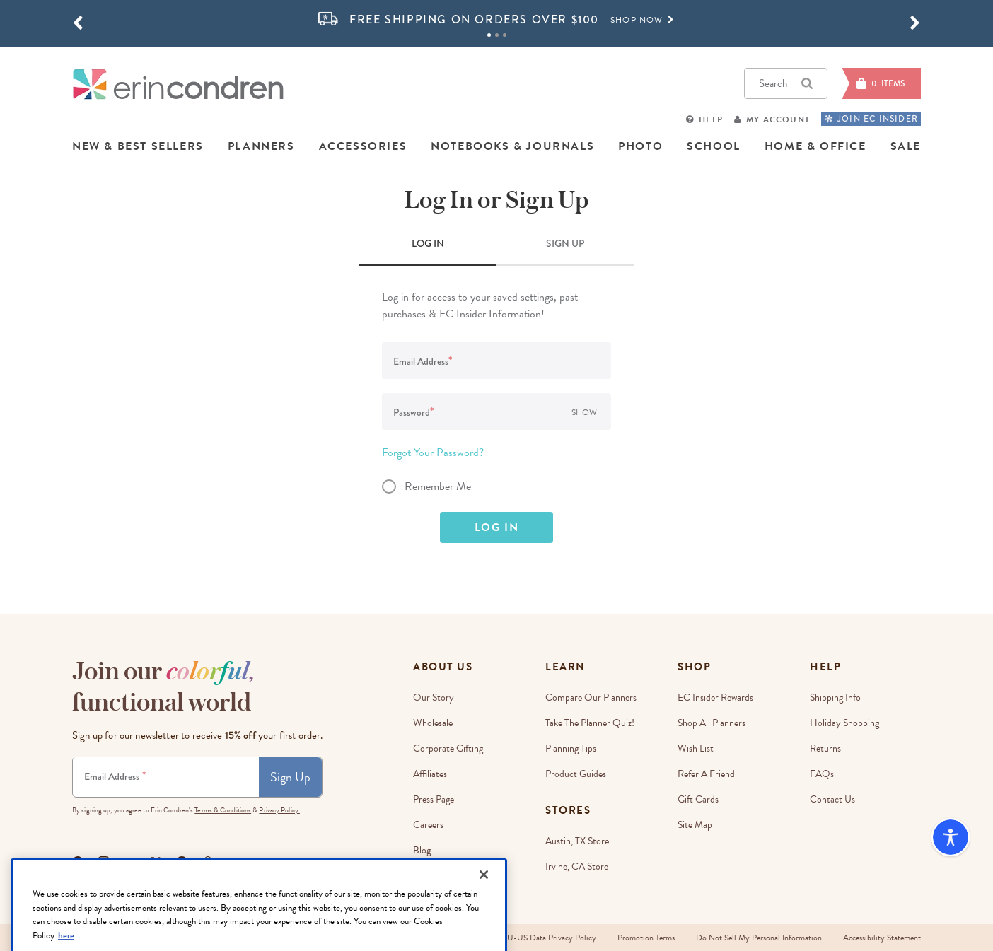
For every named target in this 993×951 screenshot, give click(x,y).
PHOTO (640, 146)
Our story (433, 697)
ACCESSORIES (363, 146)
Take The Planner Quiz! (589, 723)
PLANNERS (261, 146)
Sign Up (290, 776)
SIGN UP (565, 243)
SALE (905, 146)
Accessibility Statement (882, 937)
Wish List (696, 748)
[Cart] (881, 83)
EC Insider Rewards (715, 697)
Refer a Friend (706, 773)
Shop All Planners (711, 723)
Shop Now (642, 19)
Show (584, 412)
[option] (496, 20)
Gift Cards (698, 799)
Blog (422, 850)
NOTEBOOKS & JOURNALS (512, 146)
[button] (77, 23)
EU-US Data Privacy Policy (549, 937)
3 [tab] (504, 35)
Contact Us (832, 799)
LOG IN (428, 243)
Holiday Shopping (844, 723)
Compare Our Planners (591, 697)
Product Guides (575, 773)
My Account (778, 119)
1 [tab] (489, 35)
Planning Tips (570, 748)
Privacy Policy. (279, 810)
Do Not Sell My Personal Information (759, 937)
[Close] (483, 907)
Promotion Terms (646, 937)
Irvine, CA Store (576, 866)
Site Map (695, 824)
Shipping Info (835, 697)
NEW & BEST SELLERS (138, 146)
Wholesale (433, 723)
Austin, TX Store (577, 841)
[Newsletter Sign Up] (166, 777)
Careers (428, 824)
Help (711, 119)
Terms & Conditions (222, 810)
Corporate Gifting (448, 748)
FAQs (822, 773)
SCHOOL (714, 146)
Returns (825, 748)
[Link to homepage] (178, 84)
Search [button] (786, 83)
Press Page (433, 799)
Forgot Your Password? (433, 452)
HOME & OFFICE (815, 146)
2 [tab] (497, 35)
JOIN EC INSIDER (871, 118)
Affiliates (430, 773)
